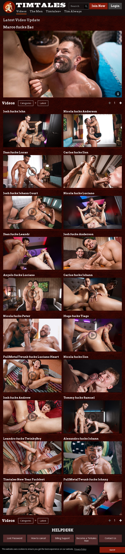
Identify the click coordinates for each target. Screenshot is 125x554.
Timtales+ (53, 11)
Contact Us (110, 538)
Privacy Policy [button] (80, 549)
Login (115, 6)
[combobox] (79, 6)
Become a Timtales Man (86, 539)
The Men (36, 11)
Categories (25, 103)
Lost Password (14, 538)
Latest (43, 103)
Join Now (98, 6)
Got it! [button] (112, 550)
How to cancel (38, 538)
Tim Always (73, 11)
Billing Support (62, 538)
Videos (21, 11)
